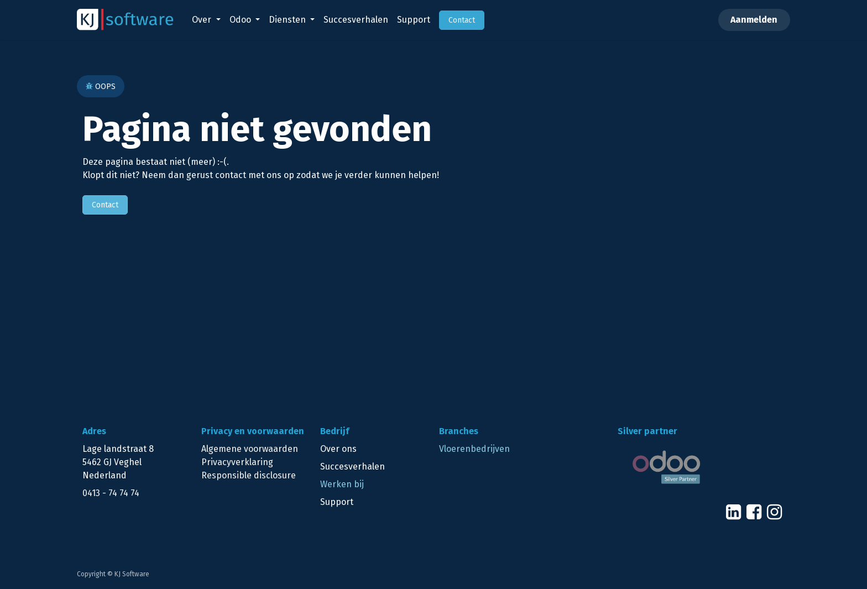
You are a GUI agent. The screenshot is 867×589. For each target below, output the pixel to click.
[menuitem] (205, 20)
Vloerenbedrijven (474, 449)
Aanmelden (753, 19)
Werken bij (342, 484)
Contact (105, 205)
